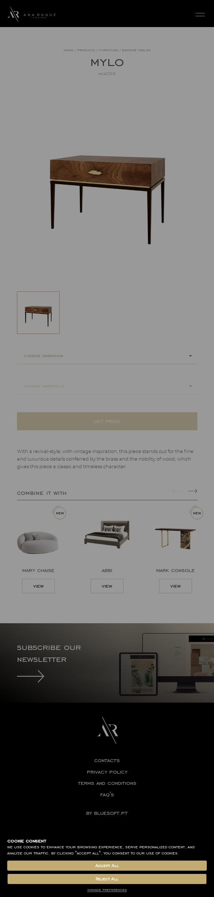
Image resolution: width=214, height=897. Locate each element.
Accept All (106, 865)
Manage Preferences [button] (107, 889)
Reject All (107, 878)
